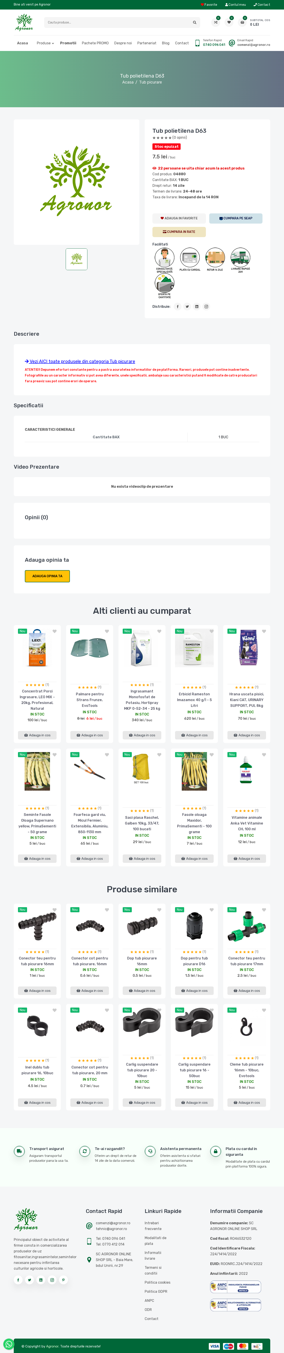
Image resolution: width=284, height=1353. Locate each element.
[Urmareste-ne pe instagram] (52, 1279)
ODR (148, 1310)
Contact (262, 5)
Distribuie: (161, 306)
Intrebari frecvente (153, 1226)
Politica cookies (157, 1282)
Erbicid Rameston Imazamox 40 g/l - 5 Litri (194, 700)
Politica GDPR (156, 1291)
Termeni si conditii (153, 1270)
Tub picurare (150, 82)
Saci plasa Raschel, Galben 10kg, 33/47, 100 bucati (142, 823)
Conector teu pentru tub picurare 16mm (37, 961)
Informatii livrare (153, 1256)
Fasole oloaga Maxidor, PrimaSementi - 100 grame (194, 823)
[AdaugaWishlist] (179, 218)
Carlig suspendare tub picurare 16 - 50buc (194, 1070)
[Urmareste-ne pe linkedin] (40, 1279)
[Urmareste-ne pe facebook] (18, 1279)
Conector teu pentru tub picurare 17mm (246, 961)
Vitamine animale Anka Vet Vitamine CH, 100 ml (247, 823)
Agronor (52, 1346)
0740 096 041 (214, 45)
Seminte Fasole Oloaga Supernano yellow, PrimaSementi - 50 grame (37, 823)
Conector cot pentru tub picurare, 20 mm (89, 1070)
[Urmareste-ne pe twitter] (29, 1279)
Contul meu (235, 5)
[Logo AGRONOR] (24, 22)
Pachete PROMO (95, 43)
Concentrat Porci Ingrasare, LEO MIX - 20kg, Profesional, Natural (37, 700)
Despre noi (123, 43)
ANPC (149, 1300)
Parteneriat (146, 43)
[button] (195, 22)
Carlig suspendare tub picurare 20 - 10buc (142, 1070)
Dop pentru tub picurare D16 (194, 961)
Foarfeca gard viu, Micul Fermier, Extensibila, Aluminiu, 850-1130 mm (89, 823)
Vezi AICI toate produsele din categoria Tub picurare (80, 361)
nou (22, 631)
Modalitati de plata (155, 1241)
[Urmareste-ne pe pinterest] (63, 1279)
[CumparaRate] (179, 232)
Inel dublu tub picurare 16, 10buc (37, 1070)
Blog (166, 43)
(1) (47, 685)
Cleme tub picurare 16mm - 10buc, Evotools (247, 1070)
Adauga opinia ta (47, 576)
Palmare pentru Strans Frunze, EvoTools (90, 700)
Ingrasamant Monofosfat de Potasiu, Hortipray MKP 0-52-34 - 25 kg (142, 700)
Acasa (22, 43)
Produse (44, 43)
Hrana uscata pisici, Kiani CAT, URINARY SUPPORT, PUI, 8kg (246, 700)
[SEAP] (236, 218)
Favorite (209, 5)
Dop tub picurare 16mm (142, 961)
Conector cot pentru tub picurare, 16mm (89, 961)
